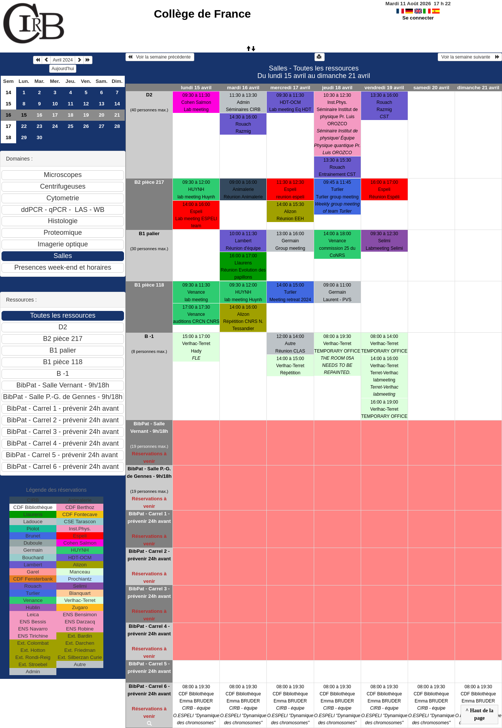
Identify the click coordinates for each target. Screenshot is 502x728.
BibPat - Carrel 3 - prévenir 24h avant (149, 592)
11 (70, 104)
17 (55, 115)
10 (55, 104)
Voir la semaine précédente (160, 57)
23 (39, 126)
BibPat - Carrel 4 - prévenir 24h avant (149, 629)
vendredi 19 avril (384, 87)
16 (8, 115)
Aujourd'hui (62, 68)
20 (101, 115)
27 (101, 126)
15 (8, 104)
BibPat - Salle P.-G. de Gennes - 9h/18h (149, 472)
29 (24, 137)
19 (86, 115)
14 (8, 92)
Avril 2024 (63, 60)
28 (117, 126)
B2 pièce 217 (149, 182)
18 (70, 115)
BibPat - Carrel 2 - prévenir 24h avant (149, 554)
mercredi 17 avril (290, 87)
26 (86, 126)
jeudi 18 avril (337, 87)
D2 (149, 95)
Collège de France (202, 14)
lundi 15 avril (196, 87)
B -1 (149, 336)
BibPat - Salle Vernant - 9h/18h (149, 427)
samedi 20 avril (431, 87)
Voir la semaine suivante (470, 57)
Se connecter (418, 18)
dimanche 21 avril (478, 87)
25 (70, 126)
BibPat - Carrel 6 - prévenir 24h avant (149, 689)
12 (86, 104)
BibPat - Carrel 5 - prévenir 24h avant (149, 667)
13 (101, 104)
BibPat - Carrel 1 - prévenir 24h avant (149, 517)
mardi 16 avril (243, 87)
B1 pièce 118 (149, 285)
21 (117, 115)
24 (55, 126)
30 (39, 137)
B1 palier (149, 233)
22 (24, 126)
